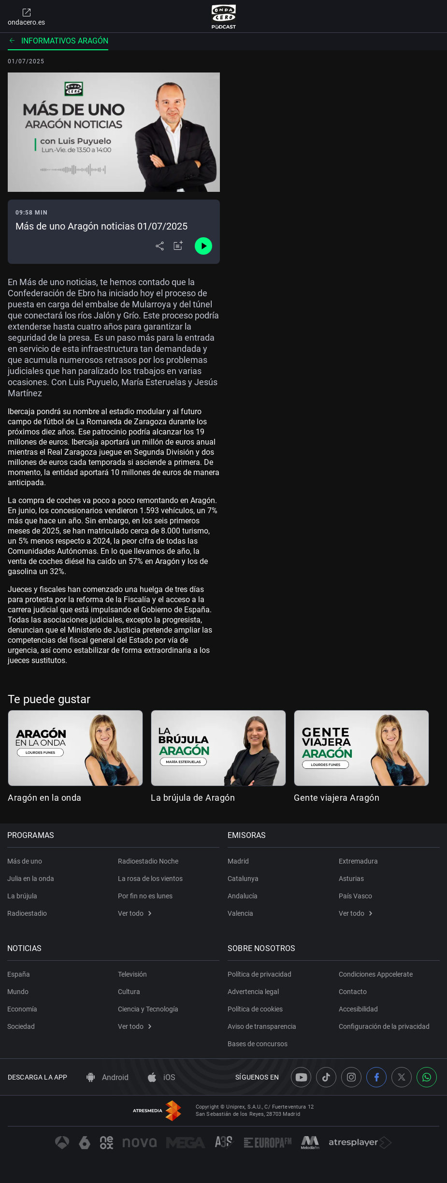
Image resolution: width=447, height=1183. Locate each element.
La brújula (23, 896)
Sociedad (21, 1026)
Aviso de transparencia (263, 1026)
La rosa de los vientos (150, 878)
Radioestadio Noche (148, 861)
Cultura (129, 991)
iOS (161, 1077)
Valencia (241, 913)
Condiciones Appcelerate (376, 974)
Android (108, 1077)
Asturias (351, 878)
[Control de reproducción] (203, 246)
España (19, 974)
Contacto (353, 991)
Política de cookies (256, 1009)
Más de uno (25, 861)
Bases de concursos (258, 1044)
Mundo (18, 991)
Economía (23, 1009)
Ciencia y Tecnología (148, 1009)
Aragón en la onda (45, 798)
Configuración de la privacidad (384, 1026)
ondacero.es (26, 16)
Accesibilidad (358, 1009)
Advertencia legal (254, 991)
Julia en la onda (31, 878)
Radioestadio (27, 913)
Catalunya (244, 878)
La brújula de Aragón (193, 798)
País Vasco (355, 896)
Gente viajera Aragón (336, 798)
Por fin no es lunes (145, 896)
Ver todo (134, 913)
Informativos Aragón (58, 40)
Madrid (239, 861)
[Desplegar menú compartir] (160, 246)
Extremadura (358, 861)
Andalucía (244, 896)
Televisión (132, 974)
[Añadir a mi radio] (178, 246)
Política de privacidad (260, 974)
